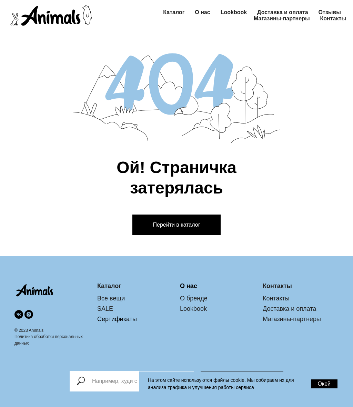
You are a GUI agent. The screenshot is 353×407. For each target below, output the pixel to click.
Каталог (173, 12)
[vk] (18, 314)
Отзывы (330, 12)
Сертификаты (117, 319)
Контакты (333, 18)
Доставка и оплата (282, 12)
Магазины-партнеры (282, 18)
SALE (105, 308)
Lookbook (234, 12)
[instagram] (28, 314)
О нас (202, 12)
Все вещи (111, 298)
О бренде (194, 298)
